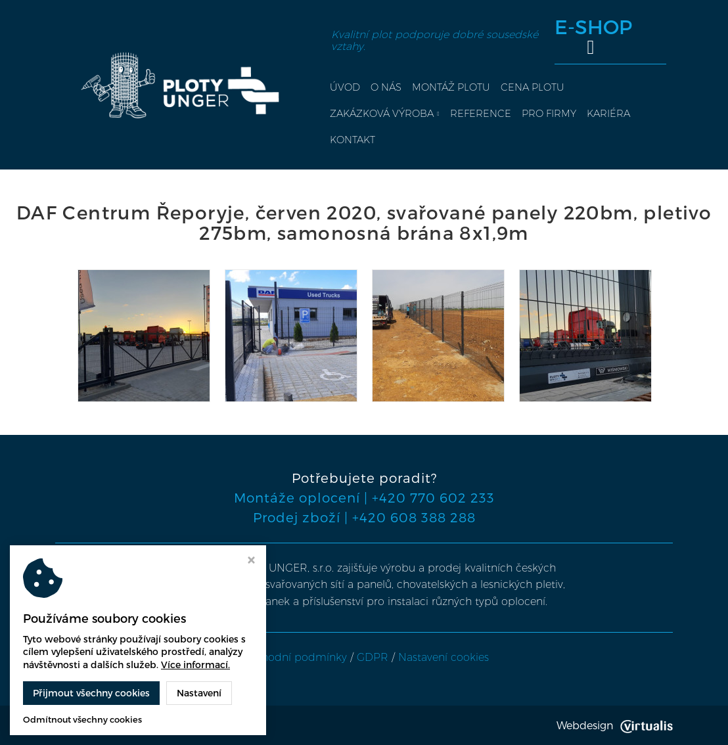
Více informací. (195, 664)
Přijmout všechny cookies (91, 692)
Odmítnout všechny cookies (82, 719)
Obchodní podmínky (293, 657)
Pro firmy (549, 113)
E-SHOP (593, 36)
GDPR (372, 657)
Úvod (345, 87)
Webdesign (615, 725)
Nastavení (199, 692)
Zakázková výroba (384, 113)
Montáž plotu (451, 87)
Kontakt (352, 139)
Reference (480, 113)
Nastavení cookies (443, 657)
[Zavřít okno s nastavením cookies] (251, 561)
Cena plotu (532, 87)
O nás (386, 87)
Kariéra (608, 113)
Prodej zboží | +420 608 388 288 (364, 517)
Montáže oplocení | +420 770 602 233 (364, 497)
